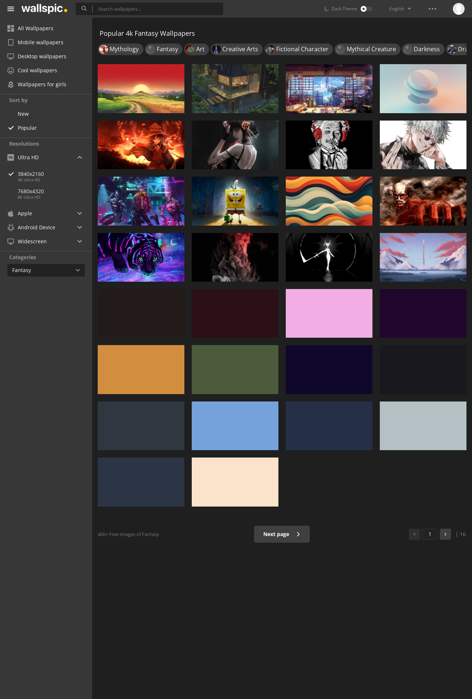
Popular (27, 127)
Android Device (31, 227)
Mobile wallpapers (35, 42)
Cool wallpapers (32, 70)
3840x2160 (55, 174)
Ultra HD (23, 157)
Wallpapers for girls (36, 84)
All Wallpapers (30, 28)
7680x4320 (31, 191)
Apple (19, 213)
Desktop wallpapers (36, 56)
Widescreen (27, 241)
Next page (282, 534)
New (23, 113)
